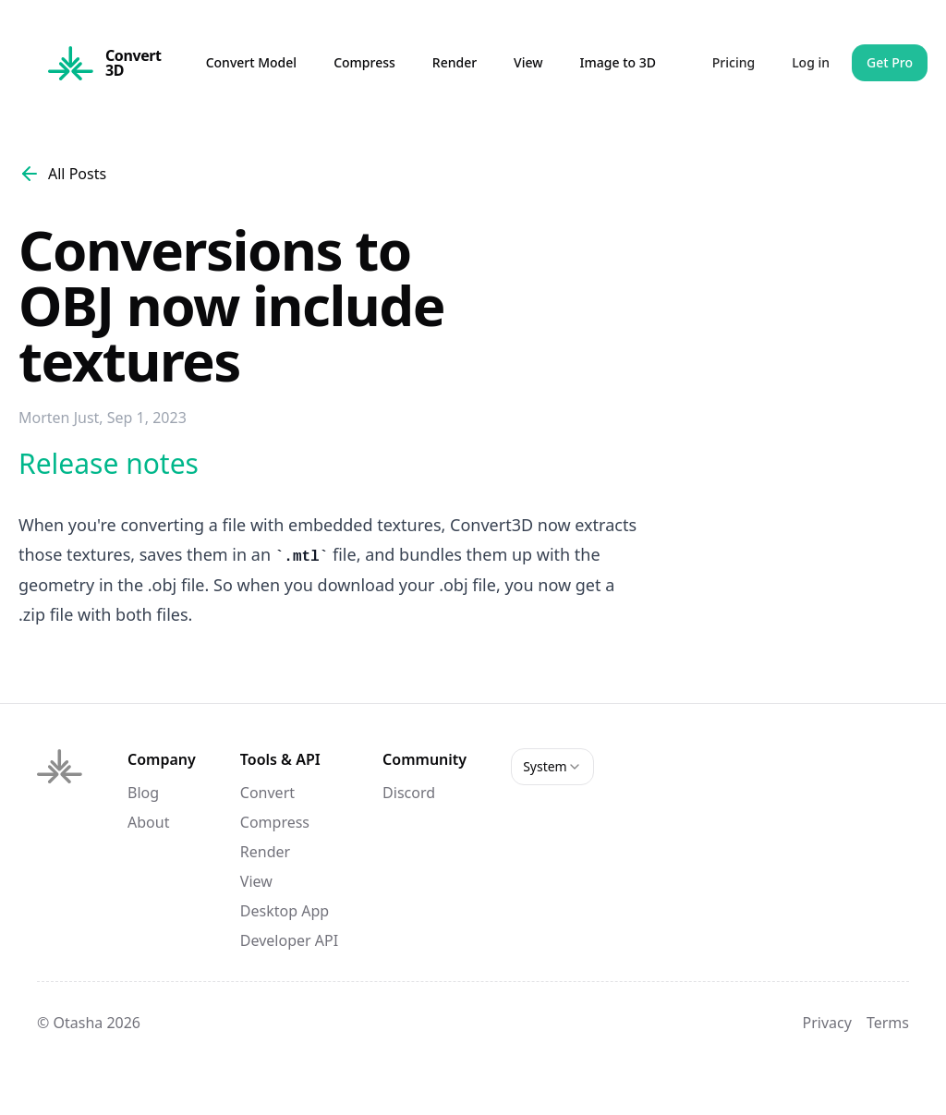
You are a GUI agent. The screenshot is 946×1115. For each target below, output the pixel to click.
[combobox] (552, 766)
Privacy (827, 1022)
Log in (811, 62)
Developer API (289, 940)
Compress (364, 62)
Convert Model (251, 62)
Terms (888, 1022)
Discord (408, 792)
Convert (267, 792)
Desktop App (284, 911)
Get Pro (890, 62)
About (148, 822)
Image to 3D (618, 62)
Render (454, 62)
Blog (143, 792)
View (528, 62)
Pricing (733, 62)
